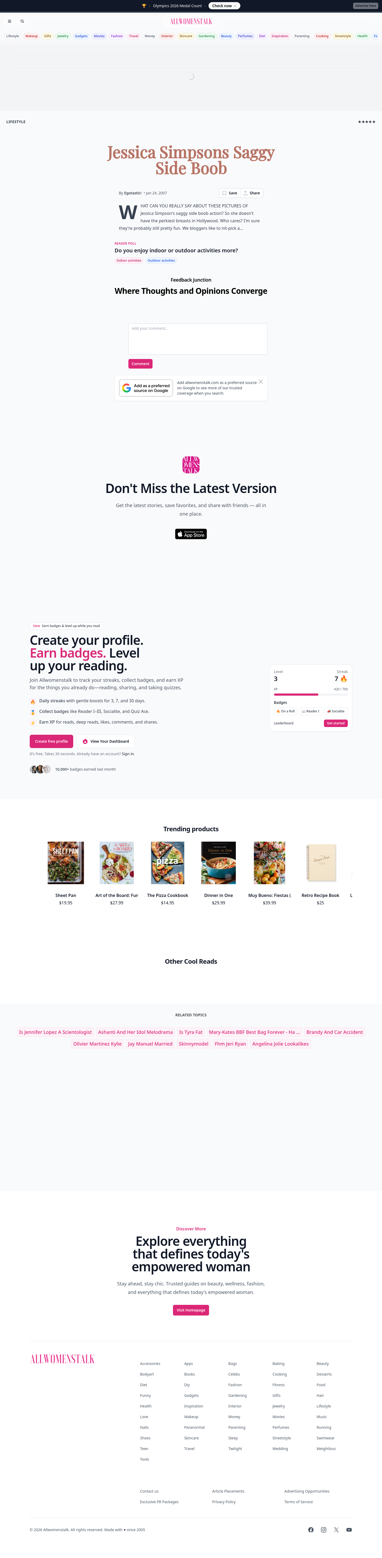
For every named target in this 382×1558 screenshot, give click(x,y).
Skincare (185, 36)
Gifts (47, 36)
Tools (144, 1459)
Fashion (117, 36)
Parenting (302, 36)
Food (321, 1384)
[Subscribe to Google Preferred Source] (146, 387)
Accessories (150, 1363)
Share (251, 193)
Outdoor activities (161, 260)
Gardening (207, 36)
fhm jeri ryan (230, 1044)
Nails (144, 1427)
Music (322, 1416)
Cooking (322, 36)
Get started (336, 723)
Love (144, 1416)
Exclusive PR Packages (159, 1501)
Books (189, 1374)
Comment (140, 363)
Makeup (31, 36)
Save (229, 193)
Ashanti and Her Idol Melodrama (135, 1032)
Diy (187, 1384)
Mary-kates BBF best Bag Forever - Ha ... (254, 1032)
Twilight (235, 1448)
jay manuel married (150, 1044)
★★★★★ (367, 121)
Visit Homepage (191, 1310)
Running (324, 1427)
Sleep (233, 1437)
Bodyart (147, 1374)
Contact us (149, 1491)
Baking (278, 1363)
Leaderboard (283, 723)
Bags (232, 1363)
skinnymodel (193, 1044)
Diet (262, 36)
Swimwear (326, 1437)
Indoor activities (129, 260)
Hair (320, 1395)
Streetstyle (343, 36)
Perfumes (245, 36)
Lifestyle (12, 36)
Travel (133, 36)
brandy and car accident (334, 1032)
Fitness (278, 1384)
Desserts (324, 1374)
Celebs (234, 1374)
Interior (167, 36)
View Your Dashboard (105, 741)
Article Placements (228, 1491)
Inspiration (280, 36)
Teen (144, 1448)
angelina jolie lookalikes (280, 1044)
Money (150, 36)
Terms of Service (298, 1501)
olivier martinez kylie (97, 1044)
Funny (145, 1395)
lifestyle (15, 121)
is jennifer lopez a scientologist (55, 1032)
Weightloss (326, 1448)
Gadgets (81, 36)
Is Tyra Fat (191, 1032)
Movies (99, 36)
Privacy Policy (224, 1501)
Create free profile (51, 741)
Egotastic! (132, 192)
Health (362, 36)
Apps (188, 1363)
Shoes (145, 1437)
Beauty (226, 36)
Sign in (128, 753)
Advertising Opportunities (306, 1491)
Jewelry (63, 36)
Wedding (280, 1448)
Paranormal (194, 1427)
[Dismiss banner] (261, 381)
